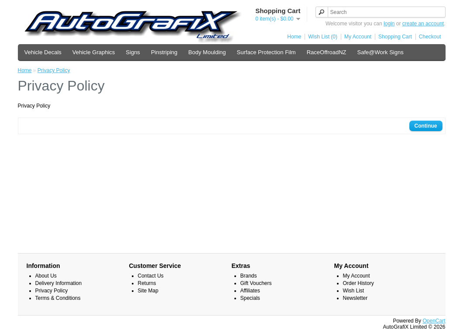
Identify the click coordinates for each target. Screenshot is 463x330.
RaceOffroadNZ (326, 52)
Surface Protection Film (266, 52)
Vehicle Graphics (93, 52)
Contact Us (151, 276)
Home (294, 37)
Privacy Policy (54, 70)
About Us (46, 276)
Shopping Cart (395, 37)
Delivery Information (58, 283)
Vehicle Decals (43, 52)
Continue (426, 126)
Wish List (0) (322, 37)
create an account (423, 24)
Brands (248, 276)
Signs (133, 52)
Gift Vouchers (256, 283)
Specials (250, 298)
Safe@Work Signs (380, 52)
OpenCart (433, 321)
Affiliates (250, 291)
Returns (147, 283)
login (389, 24)
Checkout (430, 37)
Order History (358, 283)
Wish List (353, 291)
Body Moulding (207, 52)
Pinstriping (164, 52)
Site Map (148, 291)
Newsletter (355, 298)
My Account (357, 37)
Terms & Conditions (58, 298)
